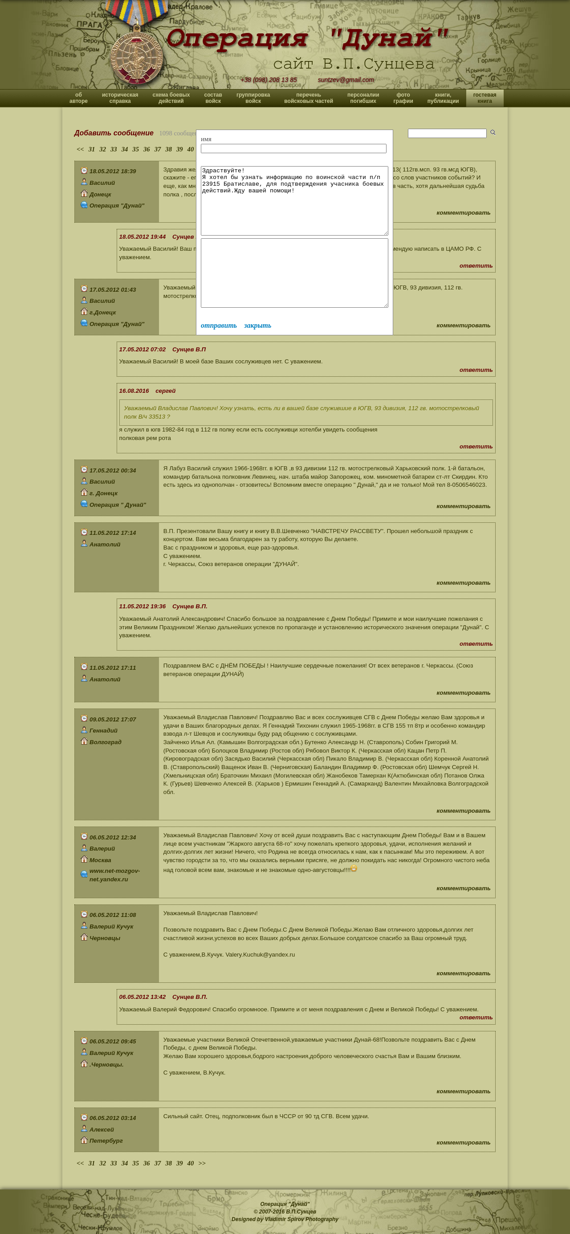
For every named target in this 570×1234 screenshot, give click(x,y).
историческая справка (120, 98)
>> (202, 1163)
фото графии (403, 98)
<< (80, 149)
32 (102, 149)
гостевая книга (485, 98)
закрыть (257, 352)
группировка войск (253, 98)
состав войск (213, 98)
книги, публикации (443, 98)
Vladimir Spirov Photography (301, 1219)
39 (179, 149)
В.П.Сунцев (301, 1212)
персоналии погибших (363, 98)
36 (146, 149)
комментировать (464, 212)
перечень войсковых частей (308, 98)
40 (190, 149)
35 (135, 149)
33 (113, 149)
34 (125, 149)
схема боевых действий (171, 98)
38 (168, 149)
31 (92, 149)
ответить (476, 265)
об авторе (78, 98)
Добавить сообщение (114, 133)
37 (158, 149)
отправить (219, 352)
